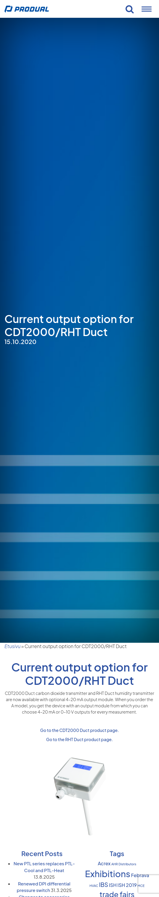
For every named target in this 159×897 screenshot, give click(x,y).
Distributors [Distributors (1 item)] (127, 864)
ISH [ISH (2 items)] (113, 885)
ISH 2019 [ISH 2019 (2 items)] (126, 885)
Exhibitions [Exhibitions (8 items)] (107, 873)
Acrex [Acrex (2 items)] (104, 863)
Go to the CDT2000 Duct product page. (79, 730)
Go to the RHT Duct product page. (79, 739)
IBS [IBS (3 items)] (103, 884)
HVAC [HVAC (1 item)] (93, 886)
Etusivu (12, 646)
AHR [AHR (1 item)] (114, 864)
